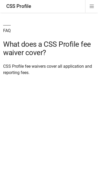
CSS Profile (18, 6)
